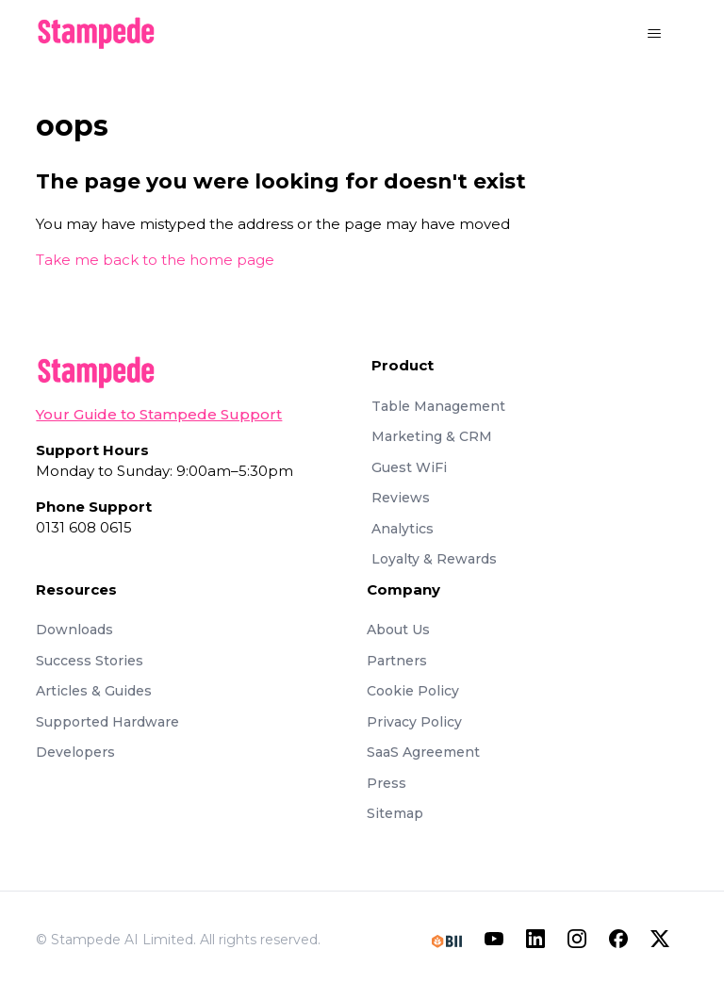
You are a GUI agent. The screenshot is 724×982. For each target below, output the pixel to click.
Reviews (400, 497)
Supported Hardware (107, 721)
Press (386, 783)
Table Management (438, 406)
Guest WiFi (409, 467)
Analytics (402, 528)
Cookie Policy (413, 690)
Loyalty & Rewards (434, 558)
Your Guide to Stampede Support (159, 414)
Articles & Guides (94, 690)
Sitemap (395, 813)
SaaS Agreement (423, 752)
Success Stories (89, 660)
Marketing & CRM (431, 436)
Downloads (74, 629)
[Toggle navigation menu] (654, 34)
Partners (397, 660)
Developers (75, 752)
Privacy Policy (414, 721)
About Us (398, 629)
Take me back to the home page (155, 260)
